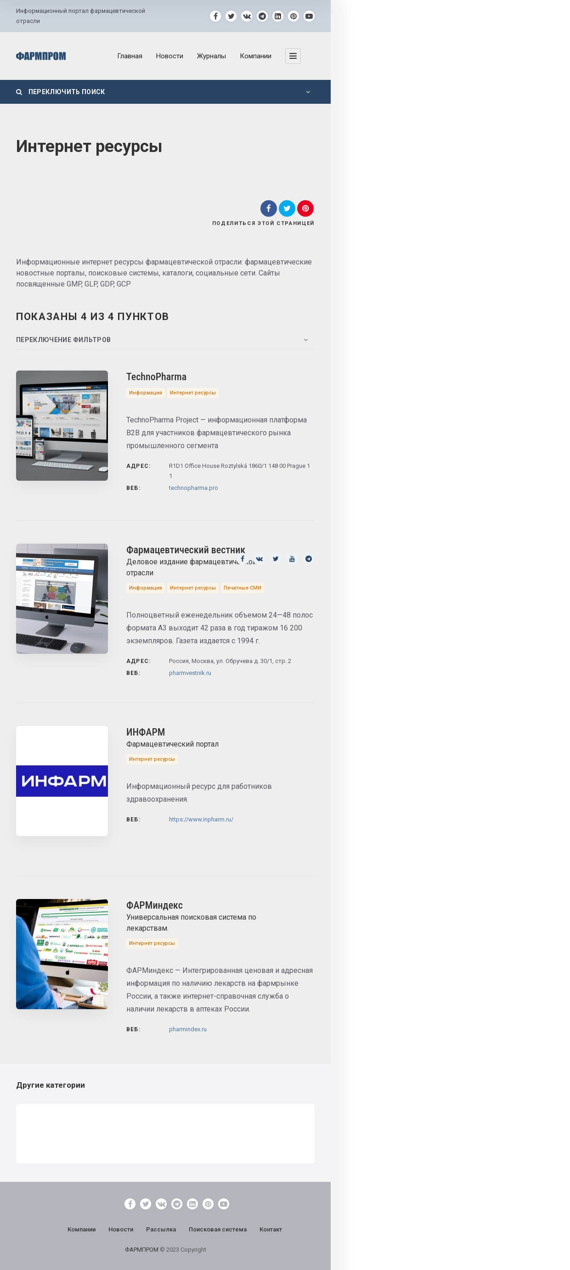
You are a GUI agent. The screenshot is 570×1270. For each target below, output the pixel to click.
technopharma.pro (193, 487)
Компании (255, 56)
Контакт (271, 1229)
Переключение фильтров (63, 339)
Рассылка (161, 1229)
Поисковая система (218, 1229)
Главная (129, 56)
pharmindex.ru (188, 1029)
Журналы (211, 56)
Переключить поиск (60, 92)
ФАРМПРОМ (142, 1249)
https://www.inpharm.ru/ (201, 819)
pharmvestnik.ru (190, 672)
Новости (169, 56)
